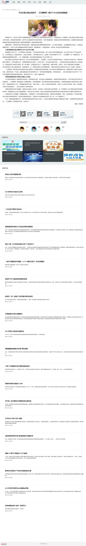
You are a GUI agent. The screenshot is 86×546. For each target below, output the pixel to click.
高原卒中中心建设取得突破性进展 (16, 279)
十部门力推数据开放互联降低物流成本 (17, 366)
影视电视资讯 (13, 9)
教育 (45, 2)
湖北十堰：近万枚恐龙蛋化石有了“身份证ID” (19, 244)
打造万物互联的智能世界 (10, 153)
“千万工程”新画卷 (70, 143)
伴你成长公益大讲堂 (49, 153)
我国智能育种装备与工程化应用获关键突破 (19, 226)
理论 (29, 2)
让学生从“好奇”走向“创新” (14, 418)
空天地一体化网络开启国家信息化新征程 (18, 401)
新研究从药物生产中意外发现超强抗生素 (18, 471)
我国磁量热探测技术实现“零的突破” (16, 349)
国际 (19, 2)
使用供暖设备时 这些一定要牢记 (15, 505)
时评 (24, 2)
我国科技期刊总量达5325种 (14, 383)
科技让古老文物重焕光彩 (13, 174)
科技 (40, 2)
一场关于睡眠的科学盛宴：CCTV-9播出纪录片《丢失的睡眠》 (25, 261)
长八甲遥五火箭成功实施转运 (14, 331)
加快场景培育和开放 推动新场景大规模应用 (19, 436)
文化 (34, 2)
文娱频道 (7, 9)
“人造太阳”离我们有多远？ (14, 209)
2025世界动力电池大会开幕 (14, 192)
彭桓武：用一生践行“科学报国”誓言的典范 (19, 296)
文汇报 (40, 16)
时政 (13, 2)
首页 (4, 9)
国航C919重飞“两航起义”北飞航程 (16, 453)
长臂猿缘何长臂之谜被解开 (14, 314)
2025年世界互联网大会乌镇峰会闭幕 (16, 488)
